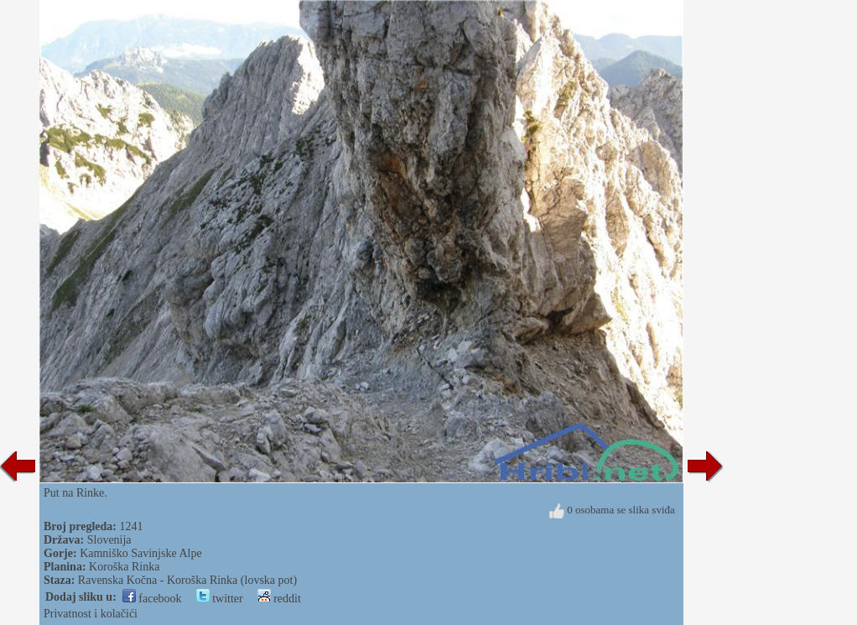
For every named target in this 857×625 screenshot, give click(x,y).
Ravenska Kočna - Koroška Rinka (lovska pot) (187, 580)
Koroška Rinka (124, 566)
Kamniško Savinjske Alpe (140, 553)
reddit (279, 598)
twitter (219, 598)
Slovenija (109, 540)
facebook (152, 598)
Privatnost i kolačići (91, 613)
